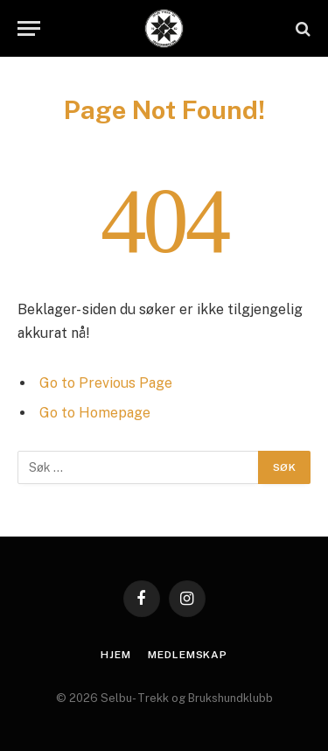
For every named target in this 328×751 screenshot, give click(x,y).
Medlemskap (187, 655)
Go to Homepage (94, 412)
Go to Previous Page (105, 383)
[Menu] (28, 28)
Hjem (115, 655)
